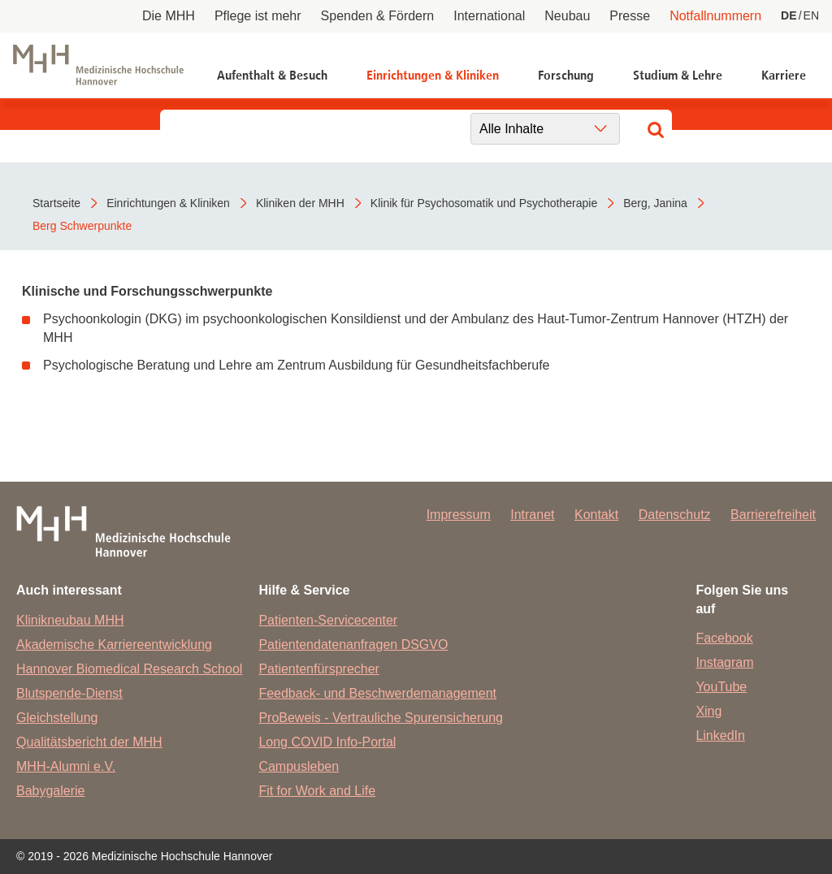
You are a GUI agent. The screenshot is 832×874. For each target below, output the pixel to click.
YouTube (721, 687)
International (489, 16)
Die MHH (168, 16)
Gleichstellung (57, 718)
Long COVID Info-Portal (327, 742)
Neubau (567, 16)
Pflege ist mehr (257, 16)
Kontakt (596, 514)
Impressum (459, 514)
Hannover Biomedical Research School (129, 669)
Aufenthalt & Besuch (272, 75)
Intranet (532, 514)
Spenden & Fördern (378, 16)
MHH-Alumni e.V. (65, 766)
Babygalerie (50, 791)
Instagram (724, 662)
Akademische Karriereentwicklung (114, 644)
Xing (709, 711)
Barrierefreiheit (773, 514)
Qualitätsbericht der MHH (89, 742)
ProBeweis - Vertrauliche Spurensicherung (380, 718)
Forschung (566, 75)
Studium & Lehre (677, 75)
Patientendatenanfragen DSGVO (353, 644)
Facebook (724, 638)
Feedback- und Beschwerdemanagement (377, 693)
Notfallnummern (715, 16)
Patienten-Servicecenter (327, 620)
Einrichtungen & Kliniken (432, 75)
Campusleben (298, 766)
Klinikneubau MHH (70, 620)
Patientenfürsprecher (318, 669)
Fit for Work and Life (316, 791)
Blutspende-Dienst (69, 693)
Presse (629, 16)
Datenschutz (675, 514)
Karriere (783, 75)
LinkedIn (720, 735)
